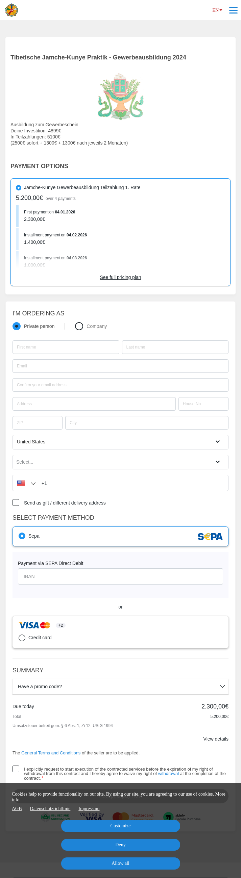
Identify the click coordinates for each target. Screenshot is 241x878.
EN (217, 10)
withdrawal (168, 773)
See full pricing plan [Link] (120, 277)
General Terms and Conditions (50, 752)
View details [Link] (215, 739)
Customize (121, 825)
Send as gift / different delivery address (65, 503)
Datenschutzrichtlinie (50, 808)
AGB (17, 808)
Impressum (88, 808)
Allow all (120, 863)
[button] (24, 483)
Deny (120, 844)
